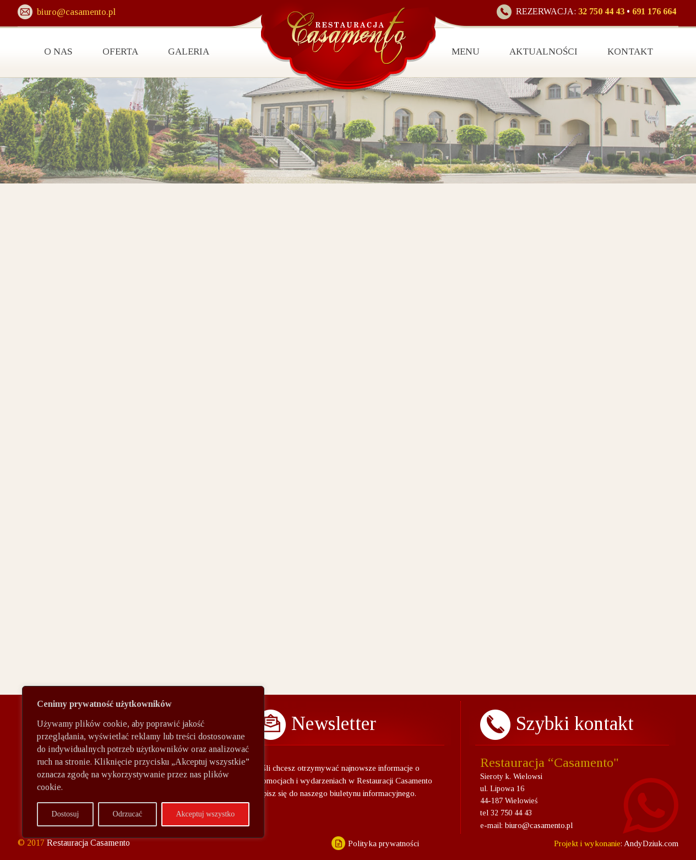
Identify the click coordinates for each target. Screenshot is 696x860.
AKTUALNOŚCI (543, 51)
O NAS (58, 51)
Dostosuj (65, 814)
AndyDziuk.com (650, 843)
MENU (466, 51)
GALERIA (188, 51)
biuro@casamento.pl (539, 825)
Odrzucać (128, 814)
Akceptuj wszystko (205, 814)
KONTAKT (630, 51)
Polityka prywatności (383, 843)
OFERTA (120, 51)
